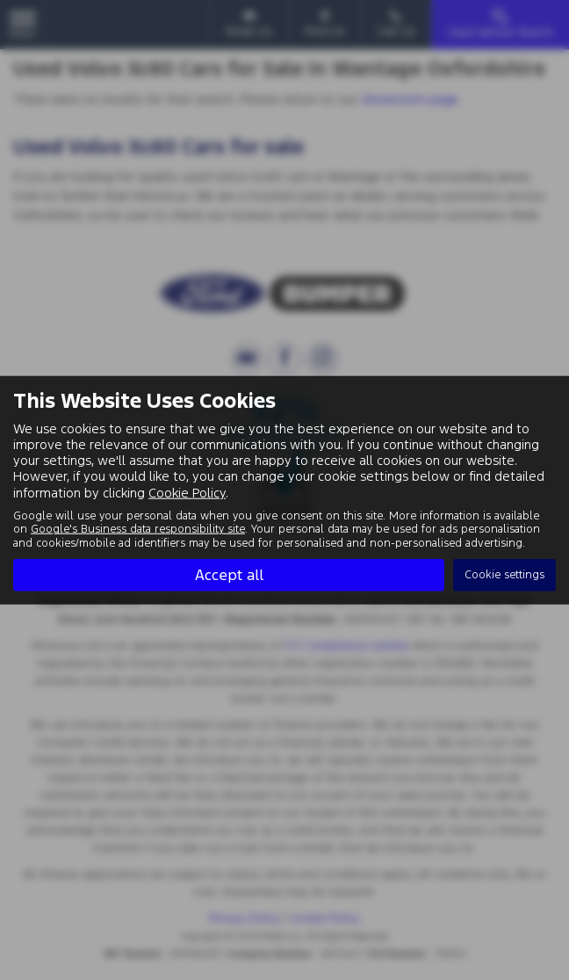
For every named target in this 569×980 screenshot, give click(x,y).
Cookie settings (504, 575)
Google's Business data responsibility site (138, 529)
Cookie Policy (187, 491)
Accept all (229, 574)
